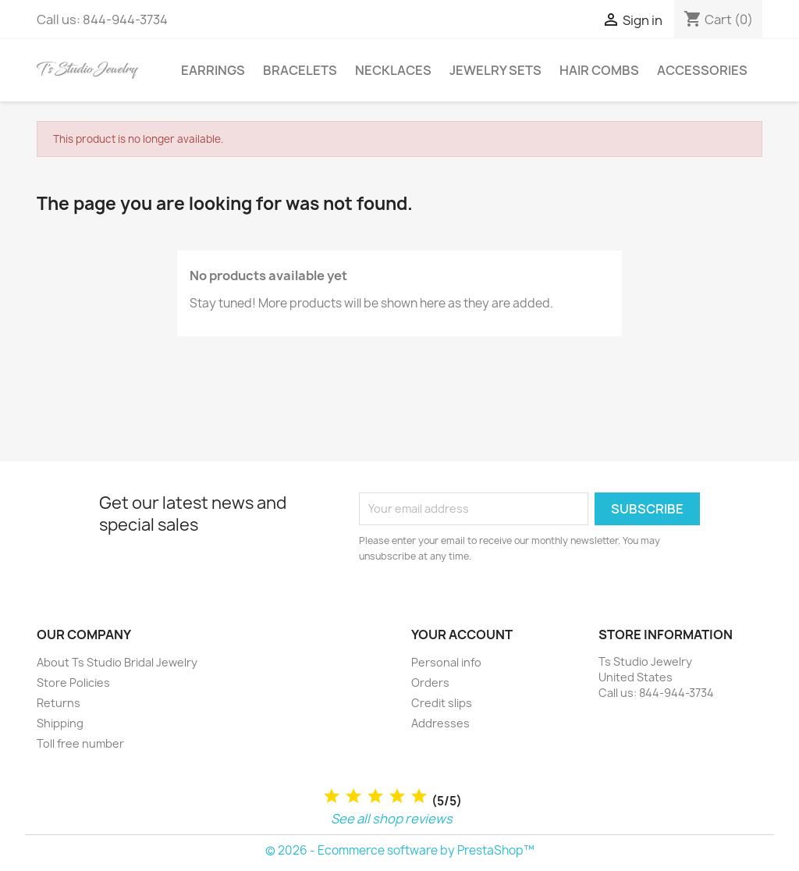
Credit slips (441, 702)
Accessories (702, 70)
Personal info (446, 662)
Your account (462, 634)
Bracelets (300, 70)
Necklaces (393, 70)
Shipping (60, 723)
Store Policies (73, 682)
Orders (430, 682)
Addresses (440, 723)
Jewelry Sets (495, 70)
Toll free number (80, 743)
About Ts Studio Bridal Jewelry (117, 662)
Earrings (213, 70)
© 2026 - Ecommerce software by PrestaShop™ (399, 850)
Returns (58, 702)
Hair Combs (599, 70)
